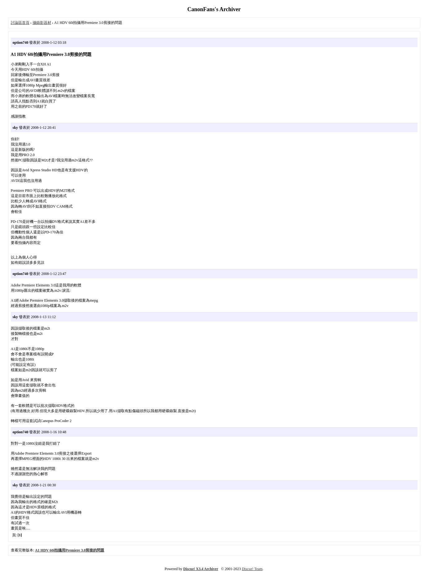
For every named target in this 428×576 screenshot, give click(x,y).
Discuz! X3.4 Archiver (200, 569)
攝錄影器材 (42, 22)
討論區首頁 (20, 22)
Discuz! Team (252, 569)
